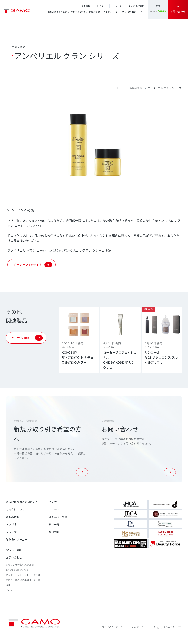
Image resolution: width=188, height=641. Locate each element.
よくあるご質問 (137, 6)
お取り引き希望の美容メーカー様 (23, 579)
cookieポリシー (138, 627)
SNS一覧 (54, 524)
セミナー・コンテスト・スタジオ (23, 574)
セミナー (101, 6)
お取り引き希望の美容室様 (20, 564)
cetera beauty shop (17, 569)
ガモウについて (79, 12)
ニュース (117, 6)
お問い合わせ (14, 557)
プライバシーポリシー (113, 627)
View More (27, 338)
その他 (9, 590)
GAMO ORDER (15, 550)
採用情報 (85, 6)
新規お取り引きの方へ (58, 11)
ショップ (120, 12)
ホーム (120, 88)
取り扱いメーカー (136, 11)
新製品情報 (95, 12)
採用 (8, 585)
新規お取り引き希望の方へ (22, 502)
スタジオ (108, 12)
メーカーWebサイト (32, 264)
